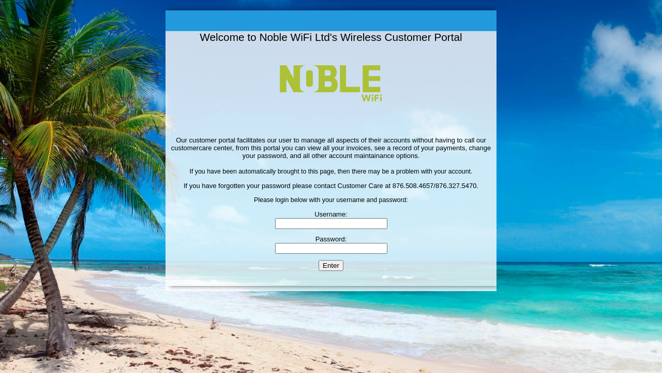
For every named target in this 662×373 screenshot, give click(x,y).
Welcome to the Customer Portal (331, 20)
